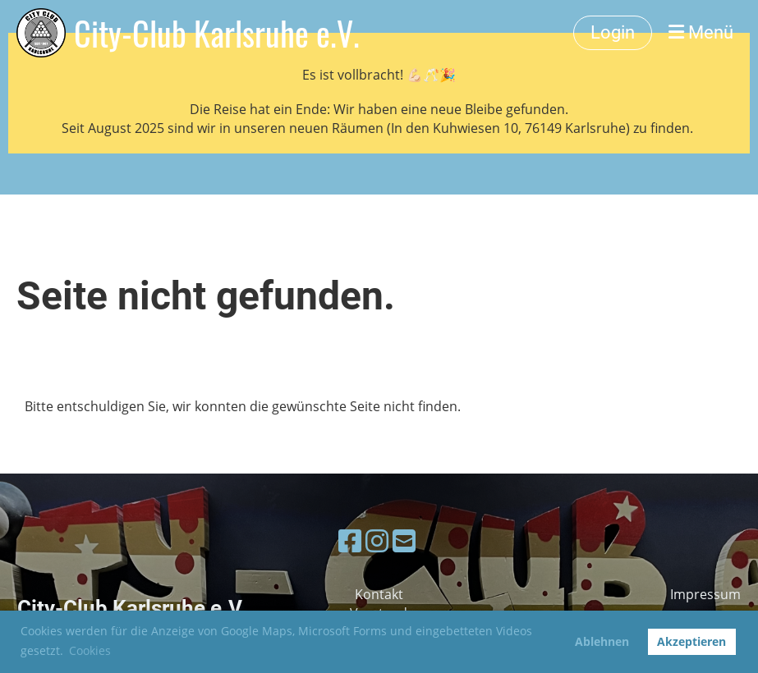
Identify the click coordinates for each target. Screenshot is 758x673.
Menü (700, 32)
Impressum (705, 594)
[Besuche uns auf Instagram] (376, 540)
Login (612, 32)
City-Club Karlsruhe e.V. (217, 33)
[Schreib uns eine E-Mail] (404, 540)
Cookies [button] (90, 650)
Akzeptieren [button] (691, 641)
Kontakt (379, 594)
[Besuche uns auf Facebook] (349, 540)
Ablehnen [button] (602, 641)
